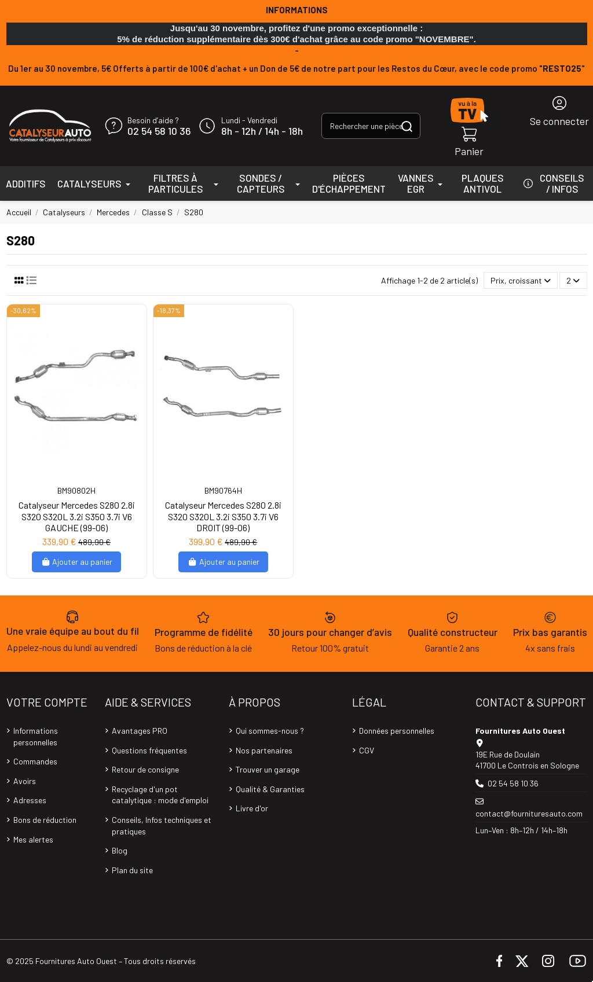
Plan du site (132, 870)
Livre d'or (252, 808)
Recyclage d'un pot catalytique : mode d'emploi (160, 795)
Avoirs (24, 781)
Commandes (35, 761)
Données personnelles (396, 730)
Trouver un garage (267, 769)
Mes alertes (33, 839)
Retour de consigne (145, 769)
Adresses (29, 800)
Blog (119, 850)
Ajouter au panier (77, 562)
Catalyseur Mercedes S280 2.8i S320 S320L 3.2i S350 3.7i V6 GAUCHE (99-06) (77, 515)
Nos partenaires (264, 750)
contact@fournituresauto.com (529, 813)
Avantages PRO (139, 730)
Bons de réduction (44, 820)
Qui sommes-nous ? (270, 730)
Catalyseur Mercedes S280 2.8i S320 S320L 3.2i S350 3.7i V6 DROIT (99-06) (223, 515)
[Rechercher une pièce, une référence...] (406, 126)
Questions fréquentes (149, 750)
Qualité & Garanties (270, 789)
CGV (366, 750)
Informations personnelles (35, 736)
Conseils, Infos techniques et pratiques (161, 825)
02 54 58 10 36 (159, 131)
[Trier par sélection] (521, 280)
